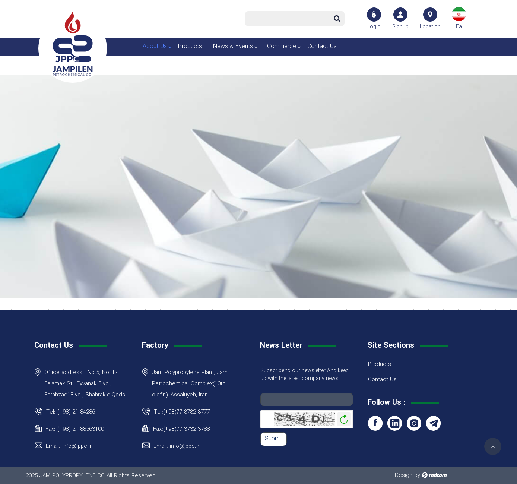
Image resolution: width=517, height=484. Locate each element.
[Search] (288, 18)
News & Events (233, 46)
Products (190, 46)
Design (403, 475)
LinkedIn (394, 423)
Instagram (414, 423)
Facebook (375, 423)
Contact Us (322, 46)
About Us (155, 46)
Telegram (433, 423)
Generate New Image (344, 419)
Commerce (281, 46)
